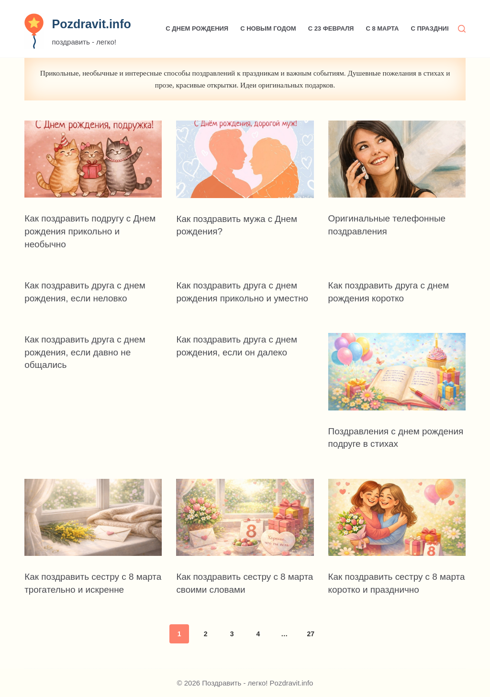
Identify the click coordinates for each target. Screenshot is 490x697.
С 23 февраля (331, 28)
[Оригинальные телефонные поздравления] (397, 159)
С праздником (435, 28)
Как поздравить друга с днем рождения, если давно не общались (88, 362)
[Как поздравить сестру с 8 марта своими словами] (244, 528)
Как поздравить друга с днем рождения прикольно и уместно (240, 296)
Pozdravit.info (91, 24)
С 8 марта (382, 28)
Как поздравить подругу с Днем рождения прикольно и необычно (88, 230)
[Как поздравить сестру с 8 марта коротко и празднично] (397, 528)
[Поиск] (462, 29)
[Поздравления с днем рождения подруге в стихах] (397, 382)
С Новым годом (268, 28)
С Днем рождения (197, 28)
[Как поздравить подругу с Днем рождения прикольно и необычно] (93, 159)
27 (310, 644)
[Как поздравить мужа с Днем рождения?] (244, 159)
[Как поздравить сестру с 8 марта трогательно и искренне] (93, 528)
